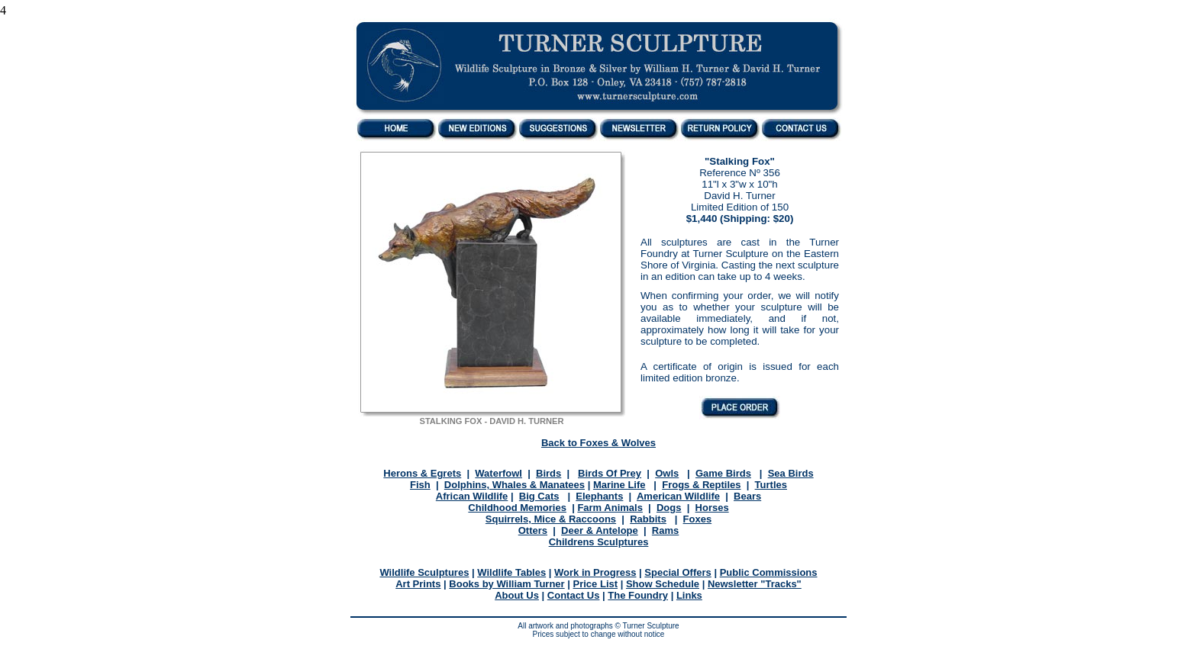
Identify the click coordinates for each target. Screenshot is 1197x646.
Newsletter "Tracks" (755, 584)
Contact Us (573, 595)
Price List (595, 584)
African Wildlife (472, 496)
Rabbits (648, 519)
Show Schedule (662, 584)
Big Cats (539, 496)
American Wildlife (678, 496)
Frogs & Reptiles (701, 484)
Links (689, 595)
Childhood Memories (517, 507)
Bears (747, 496)
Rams (665, 530)
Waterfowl (498, 473)
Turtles (771, 484)
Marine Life (619, 484)
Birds (548, 473)
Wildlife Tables (511, 572)
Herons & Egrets (422, 473)
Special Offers (677, 572)
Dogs (669, 507)
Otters (532, 530)
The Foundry (638, 595)
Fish (420, 484)
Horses (712, 507)
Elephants (599, 496)
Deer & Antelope (599, 530)
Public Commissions (769, 572)
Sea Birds (791, 473)
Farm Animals (610, 507)
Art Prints (417, 584)
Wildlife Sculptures (424, 572)
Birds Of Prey (609, 473)
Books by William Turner (506, 584)
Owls (667, 473)
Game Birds (723, 473)
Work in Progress (595, 572)
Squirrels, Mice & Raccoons (551, 519)
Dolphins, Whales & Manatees (514, 484)
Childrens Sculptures (599, 542)
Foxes (697, 519)
